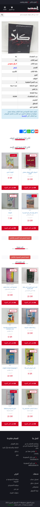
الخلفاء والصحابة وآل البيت (10, 448)
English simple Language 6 (10, 368)
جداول (16, 451)
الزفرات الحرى (10, 172)
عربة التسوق (34, 491)
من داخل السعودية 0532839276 (30, 458)
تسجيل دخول (34, 483)
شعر (15, 67)
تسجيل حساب (34, 479)
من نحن (16, 489)
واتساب (10, 505)
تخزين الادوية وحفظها (10, 408)
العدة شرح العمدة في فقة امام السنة (30, 288)
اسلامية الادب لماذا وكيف (10, 287)
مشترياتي (35, 487)
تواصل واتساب (24, 2)
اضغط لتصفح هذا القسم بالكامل (20, 238)
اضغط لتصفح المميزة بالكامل (20, 257)
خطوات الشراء (14, 493)
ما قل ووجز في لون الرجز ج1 (30, 213)
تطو (17, 455)
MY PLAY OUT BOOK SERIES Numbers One (10, 328)
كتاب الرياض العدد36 (30, 368)
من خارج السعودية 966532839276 (31, 464)
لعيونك (10, 213)
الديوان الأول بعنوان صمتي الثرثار (30, 173)
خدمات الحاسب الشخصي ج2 (30, 408)
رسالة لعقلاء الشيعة (30, 328)
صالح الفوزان (14, 444)
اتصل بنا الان (34, 2)
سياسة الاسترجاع (13, 485)
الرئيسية (24, 116)
